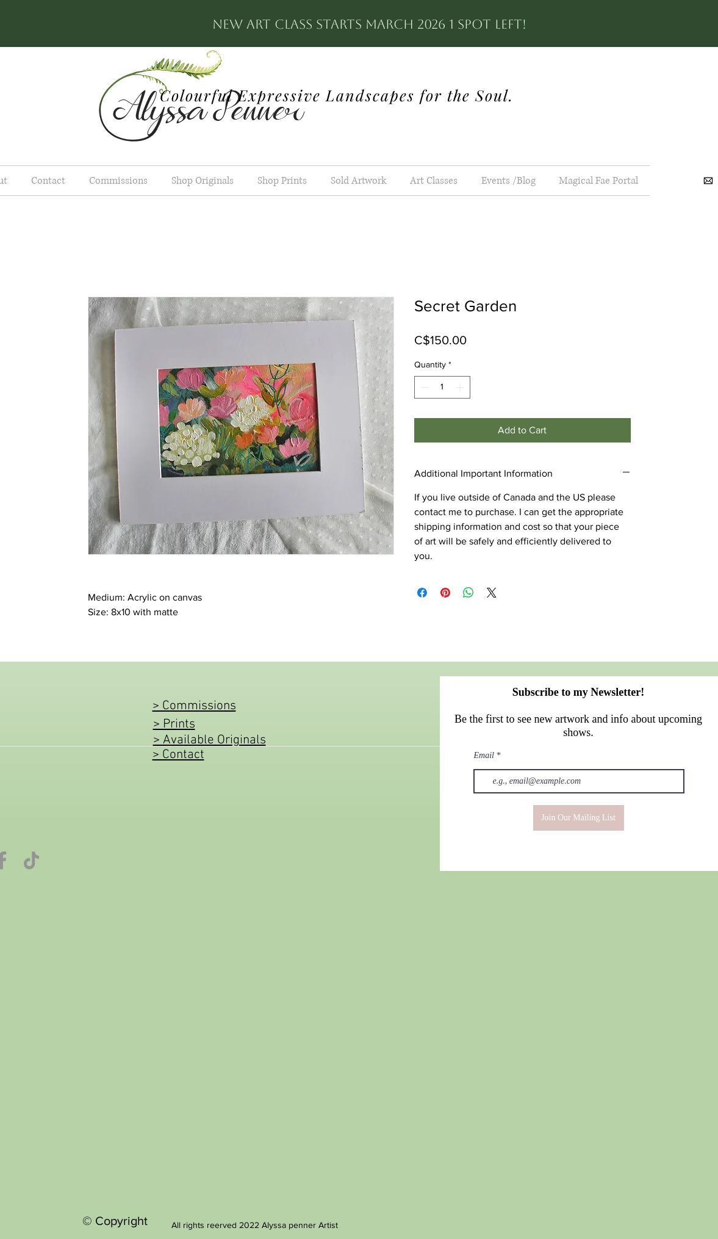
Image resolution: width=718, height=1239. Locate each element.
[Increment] (460, 387)
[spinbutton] (442, 387)
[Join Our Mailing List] (578, 818)
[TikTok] (31, 860)
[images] (708, 181)
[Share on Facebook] (422, 592)
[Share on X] (491, 592)
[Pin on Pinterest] (445, 592)
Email (484, 755)
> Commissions (194, 705)
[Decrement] (423, 387)
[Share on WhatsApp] (468, 592)
